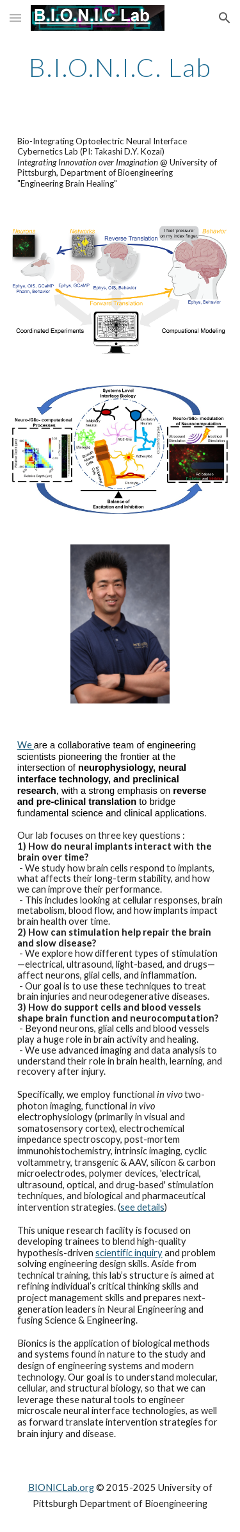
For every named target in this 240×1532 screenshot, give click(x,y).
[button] (15, 17)
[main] (120, 67)
